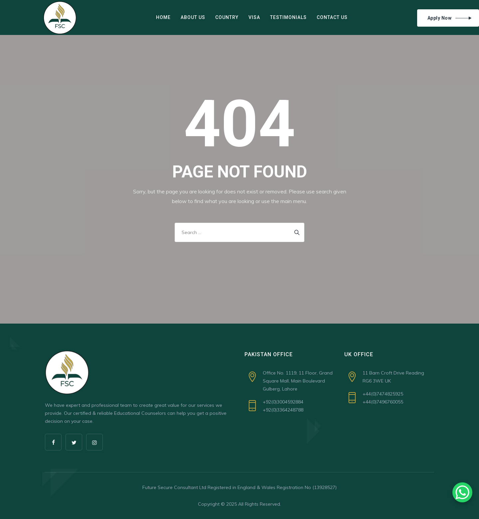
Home (163, 17)
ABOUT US (193, 17)
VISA (254, 17)
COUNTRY (227, 17)
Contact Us (332, 17)
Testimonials (288, 17)
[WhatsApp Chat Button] (462, 492)
